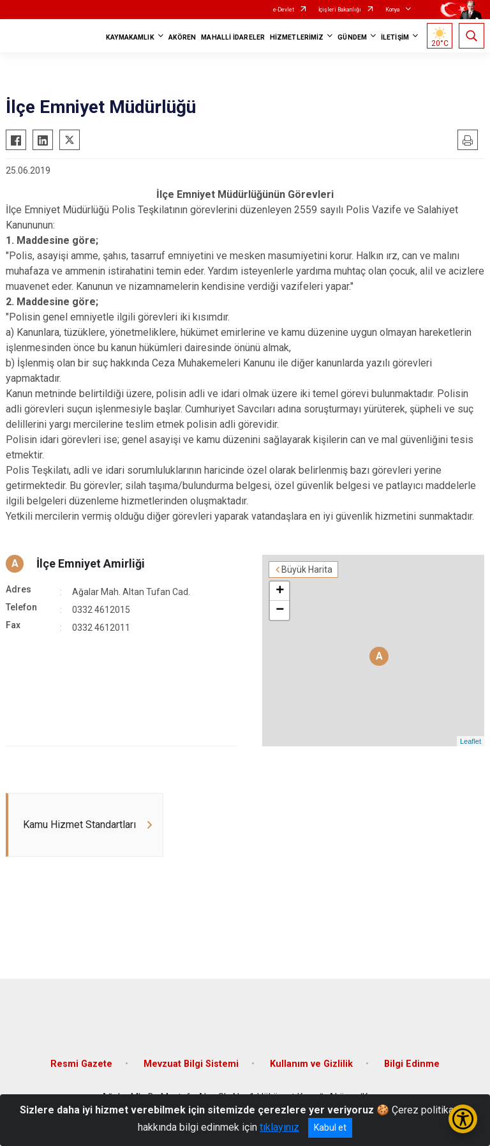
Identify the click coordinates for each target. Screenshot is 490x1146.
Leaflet (470, 741)
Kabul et (330, 1127)
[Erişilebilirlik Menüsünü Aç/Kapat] (463, 1119)
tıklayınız (279, 1127)
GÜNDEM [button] (352, 37)
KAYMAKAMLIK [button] (130, 37)
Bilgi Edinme (412, 1064)
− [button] (280, 610)
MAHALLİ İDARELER (233, 37)
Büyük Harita (306, 569)
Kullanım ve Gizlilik (311, 1064)
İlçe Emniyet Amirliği (90, 563)
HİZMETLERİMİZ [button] (296, 37)
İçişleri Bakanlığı (339, 9)
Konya (392, 9)
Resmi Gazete (81, 1064)
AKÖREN (182, 37)
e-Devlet (283, 9)
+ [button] (280, 591)
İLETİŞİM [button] (395, 37)
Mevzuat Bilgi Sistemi (191, 1064)
